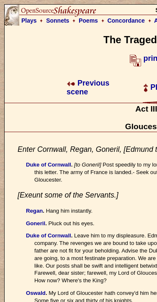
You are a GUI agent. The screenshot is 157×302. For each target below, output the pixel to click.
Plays (29, 20)
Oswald (36, 293)
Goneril (35, 223)
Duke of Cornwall (48, 164)
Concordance (125, 20)
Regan (34, 211)
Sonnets (57, 20)
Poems (88, 20)
